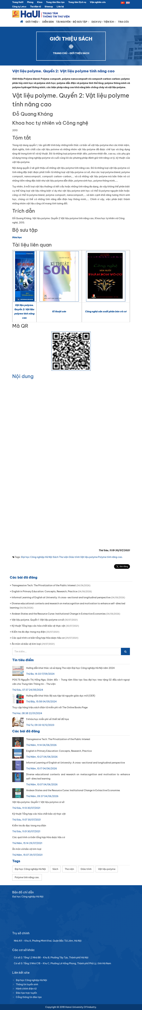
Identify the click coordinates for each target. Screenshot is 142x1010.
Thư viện (63, 557)
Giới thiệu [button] (32, 21)
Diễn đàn (48, 21)
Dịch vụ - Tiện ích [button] (104, 21)
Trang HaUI (17, 2)
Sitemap (49, 6)
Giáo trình (74, 557)
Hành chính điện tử (26, 988)
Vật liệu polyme (89, 557)
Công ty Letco (19, 6)
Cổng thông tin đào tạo (29, 997)
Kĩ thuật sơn (59, 311)
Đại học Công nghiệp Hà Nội (36, 557)
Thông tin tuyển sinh (27, 984)
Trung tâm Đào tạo (55, 2)
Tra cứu (123, 21)
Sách (55, 557)
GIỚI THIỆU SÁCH (79, 53)
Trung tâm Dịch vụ (77, 2)
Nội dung (22, 376)
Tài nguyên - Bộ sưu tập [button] (72, 21)
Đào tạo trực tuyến (26, 992)
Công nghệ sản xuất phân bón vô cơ (105, 311)
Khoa (39, 2)
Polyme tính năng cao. (110, 557)
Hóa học (17, 237)
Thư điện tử (35, 6)
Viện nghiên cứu (98, 2)
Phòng (30, 2)
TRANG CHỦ (60, 53)
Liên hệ (60, 6)
